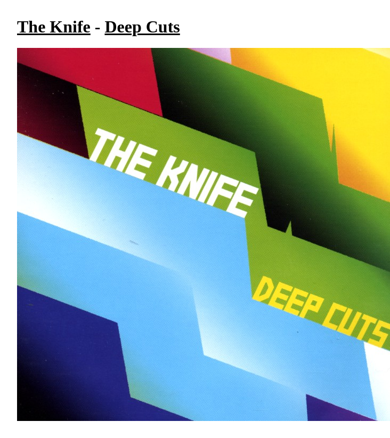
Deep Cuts (142, 26)
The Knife (54, 26)
